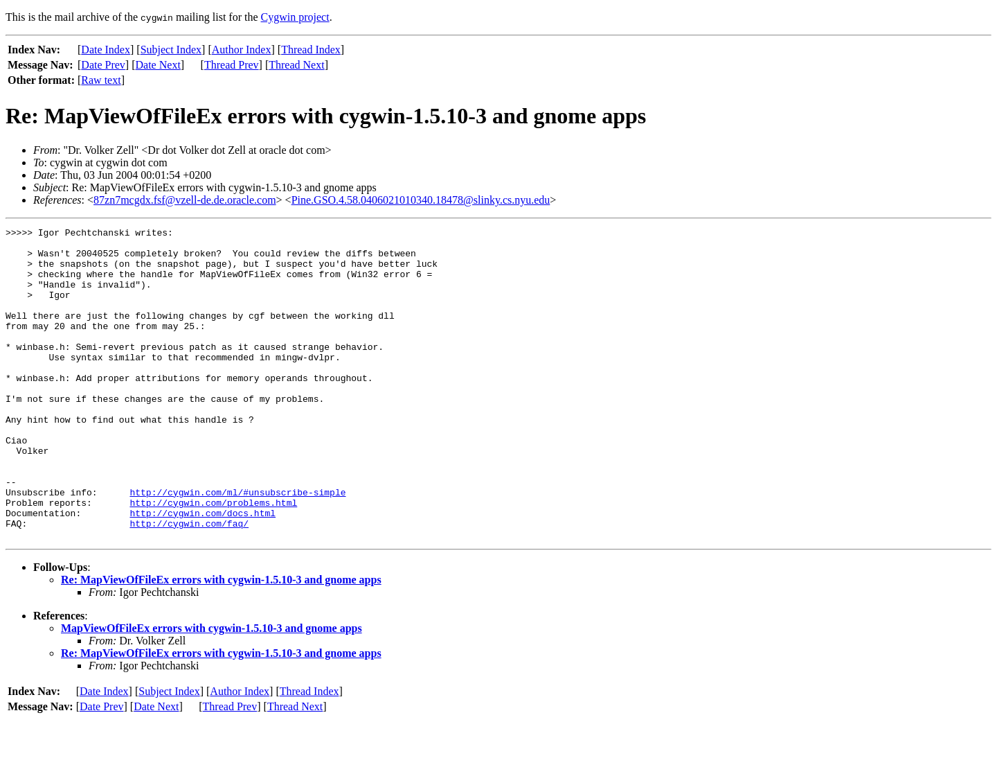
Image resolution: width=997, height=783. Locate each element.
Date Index (105, 49)
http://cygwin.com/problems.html (213, 558)
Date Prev (103, 65)
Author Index (241, 49)
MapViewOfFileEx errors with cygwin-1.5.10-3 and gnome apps (211, 690)
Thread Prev (231, 65)
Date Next (158, 65)
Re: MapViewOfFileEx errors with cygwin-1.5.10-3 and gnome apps (221, 642)
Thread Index (311, 49)
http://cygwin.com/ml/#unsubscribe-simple (237, 546)
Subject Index (171, 49)
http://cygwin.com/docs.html (202, 571)
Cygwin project (295, 17)
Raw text (100, 80)
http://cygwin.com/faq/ (189, 583)
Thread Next (296, 65)
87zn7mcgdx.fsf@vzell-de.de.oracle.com (184, 200)
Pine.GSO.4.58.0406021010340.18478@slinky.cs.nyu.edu (420, 200)
